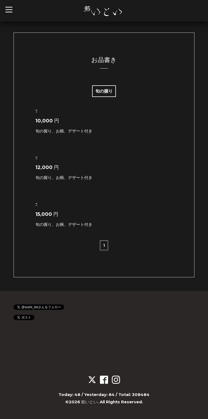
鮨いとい (89, 401)
